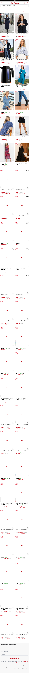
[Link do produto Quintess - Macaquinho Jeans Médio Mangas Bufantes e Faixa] (7, 128)
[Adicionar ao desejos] (13, 31)
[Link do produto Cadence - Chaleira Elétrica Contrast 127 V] (7, 77)
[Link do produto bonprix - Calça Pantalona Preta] (22, 551)
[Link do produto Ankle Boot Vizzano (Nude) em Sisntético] (7, 181)
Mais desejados (23, 11)
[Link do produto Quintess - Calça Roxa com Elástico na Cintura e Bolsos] (7, 471)
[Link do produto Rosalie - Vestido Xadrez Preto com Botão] (7, 577)
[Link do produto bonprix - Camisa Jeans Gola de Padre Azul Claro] (7, 103)
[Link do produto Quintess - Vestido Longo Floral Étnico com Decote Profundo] (22, 498)
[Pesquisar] (2, 5)
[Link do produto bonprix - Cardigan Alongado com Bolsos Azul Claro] (22, 418)
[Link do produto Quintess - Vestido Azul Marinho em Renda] (22, 630)
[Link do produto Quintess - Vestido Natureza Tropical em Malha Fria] (7, 418)
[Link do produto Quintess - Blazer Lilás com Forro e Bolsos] (22, 445)
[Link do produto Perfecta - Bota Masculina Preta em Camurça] (22, 103)
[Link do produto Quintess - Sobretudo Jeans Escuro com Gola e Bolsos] (7, 25)
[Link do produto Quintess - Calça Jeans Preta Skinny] (22, 577)
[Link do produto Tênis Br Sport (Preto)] (7, 287)
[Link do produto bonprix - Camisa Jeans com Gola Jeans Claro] (7, 630)
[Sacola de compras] (27, 3)
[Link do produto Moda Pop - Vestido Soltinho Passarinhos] (7, 498)
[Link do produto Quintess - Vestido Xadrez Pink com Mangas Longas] (22, 604)
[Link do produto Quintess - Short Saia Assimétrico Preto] (22, 128)
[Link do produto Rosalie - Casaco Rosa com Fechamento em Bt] (7, 365)
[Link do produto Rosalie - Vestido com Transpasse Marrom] (7, 524)
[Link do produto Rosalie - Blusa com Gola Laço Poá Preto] (22, 471)
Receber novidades (14, 662)
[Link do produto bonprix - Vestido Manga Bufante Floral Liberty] (7, 551)
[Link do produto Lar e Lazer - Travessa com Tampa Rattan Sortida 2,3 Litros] (22, 314)
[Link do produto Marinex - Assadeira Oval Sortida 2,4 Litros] (7, 340)
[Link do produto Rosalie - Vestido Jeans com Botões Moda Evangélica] (22, 524)
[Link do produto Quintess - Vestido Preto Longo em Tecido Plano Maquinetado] (22, 155)
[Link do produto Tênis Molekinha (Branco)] (22, 181)
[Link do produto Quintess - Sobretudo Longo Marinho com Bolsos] (7, 51)
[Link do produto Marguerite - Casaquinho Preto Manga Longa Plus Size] (22, 25)
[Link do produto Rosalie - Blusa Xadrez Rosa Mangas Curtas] (7, 445)
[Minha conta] (24, 3)
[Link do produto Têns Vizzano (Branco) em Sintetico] (22, 392)
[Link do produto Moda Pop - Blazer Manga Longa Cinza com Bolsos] (7, 604)
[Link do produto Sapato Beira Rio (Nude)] (22, 261)
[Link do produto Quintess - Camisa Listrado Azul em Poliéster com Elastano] (22, 51)
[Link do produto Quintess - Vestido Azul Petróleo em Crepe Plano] (22, 77)
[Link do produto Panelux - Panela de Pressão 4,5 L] (7, 314)
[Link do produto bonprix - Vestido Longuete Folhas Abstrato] (7, 155)
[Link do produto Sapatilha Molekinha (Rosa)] (7, 261)
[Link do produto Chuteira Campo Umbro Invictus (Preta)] (22, 208)
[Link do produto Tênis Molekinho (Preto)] (22, 287)
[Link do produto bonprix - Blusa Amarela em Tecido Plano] (22, 365)
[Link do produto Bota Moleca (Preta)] (7, 208)
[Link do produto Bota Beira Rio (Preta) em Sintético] (7, 234)
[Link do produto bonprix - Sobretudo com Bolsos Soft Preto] (7, 392)
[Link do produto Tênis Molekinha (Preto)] (22, 234)
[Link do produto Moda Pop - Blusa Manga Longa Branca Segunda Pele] (22, 340)
